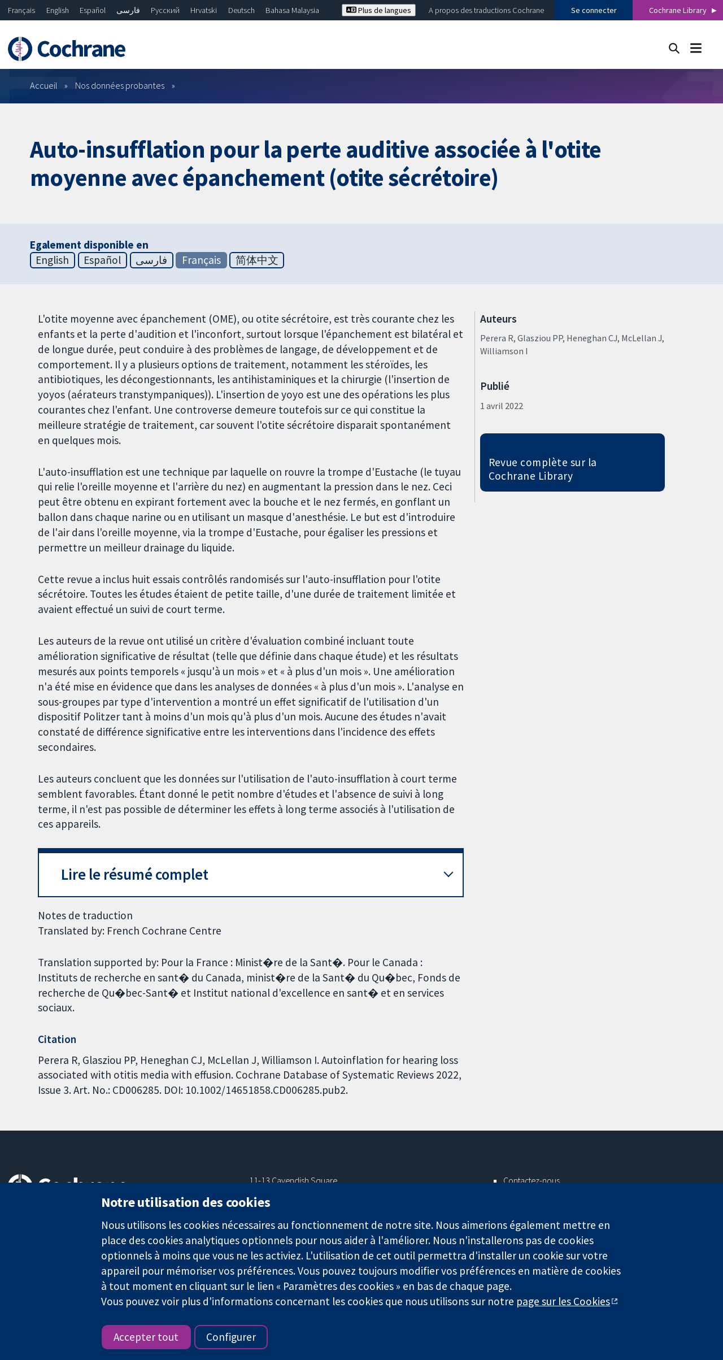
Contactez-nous (531, 1180)
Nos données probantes (119, 85)
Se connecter (594, 10)
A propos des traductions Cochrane (486, 10)
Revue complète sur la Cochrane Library (543, 469)
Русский (165, 10)
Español (93, 10)
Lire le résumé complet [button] (134, 874)
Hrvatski (203, 10)
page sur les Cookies (563, 1301)
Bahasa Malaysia (292, 10)
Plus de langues (378, 10)
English (57, 10)
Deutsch (241, 10)
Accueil (44, 85)
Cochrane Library (678, 10)
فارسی (128, 10)
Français (21, 10)
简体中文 (257, 260)
